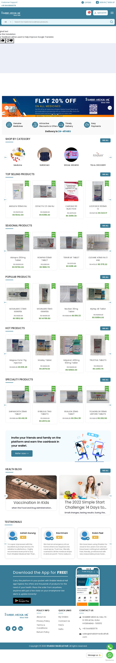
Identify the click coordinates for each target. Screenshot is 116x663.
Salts (60, 629)
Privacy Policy (43, 621)
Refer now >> (22, 453)
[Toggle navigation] (112, 12)
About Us (41, 616)
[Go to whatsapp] (109, 655)
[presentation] (7, 108)
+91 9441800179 (8, 5)
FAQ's (61, 625)
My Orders (63, 616)
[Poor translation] (9, 40)
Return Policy (43, 632)
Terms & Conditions (42, 626)
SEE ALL (105, 140)
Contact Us (64, 621)
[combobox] (7, 22)
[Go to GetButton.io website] (109, 660)
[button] (52, 114)
